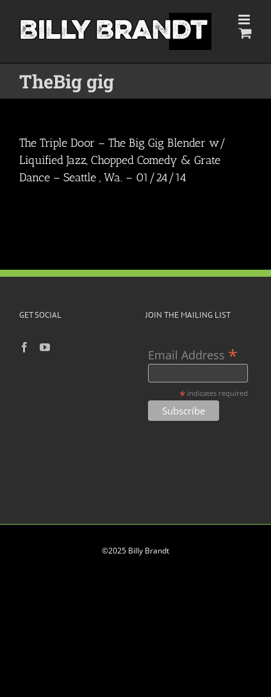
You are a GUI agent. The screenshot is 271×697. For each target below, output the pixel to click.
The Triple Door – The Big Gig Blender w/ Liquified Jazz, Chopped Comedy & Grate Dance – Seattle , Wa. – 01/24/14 (122, 160)
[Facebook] (24, 347)
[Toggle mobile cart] (245, 33)
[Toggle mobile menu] (245, 19)
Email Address (193, 354)
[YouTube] (45, 347)
